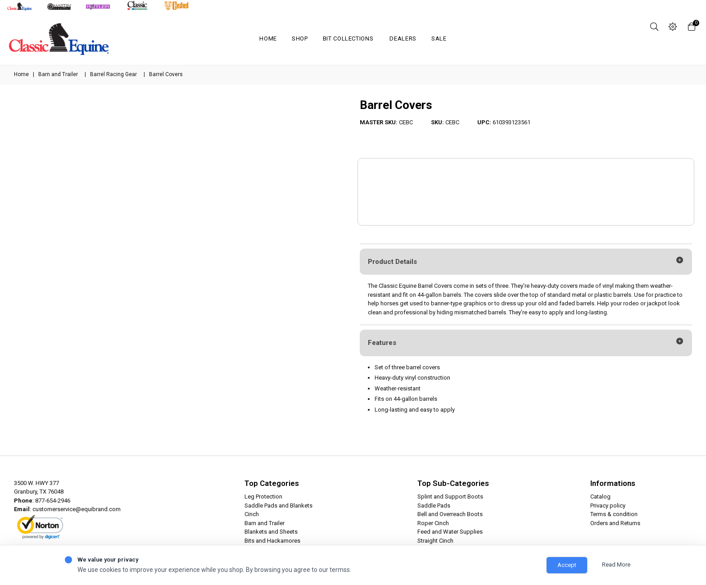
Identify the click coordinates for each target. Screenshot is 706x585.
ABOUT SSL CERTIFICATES (46, 535)
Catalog (600, 496)
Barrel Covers (396, 105)
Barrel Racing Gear (113, 74)
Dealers (402, 38)
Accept (566, 565)
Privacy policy (607, 505)
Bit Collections (348, 38)
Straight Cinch (435, 540)
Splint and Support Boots (450, 496)
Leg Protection (263, 496)
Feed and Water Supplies (450, 531)
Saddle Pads (433, 505)
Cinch (251, 514)
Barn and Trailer (58, 74)
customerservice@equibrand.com (76, 509)
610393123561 (511, 122)
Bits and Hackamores (272, 540)
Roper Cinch (433, 523)
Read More (616, 564)
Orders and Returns (615, 523)
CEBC (406, 122)
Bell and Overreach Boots (450, 514)
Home (268, 38)
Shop (300, 38)
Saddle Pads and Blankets (278, 505)
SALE (439, 38)
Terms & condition (614, 514)
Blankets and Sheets (271, 531)
